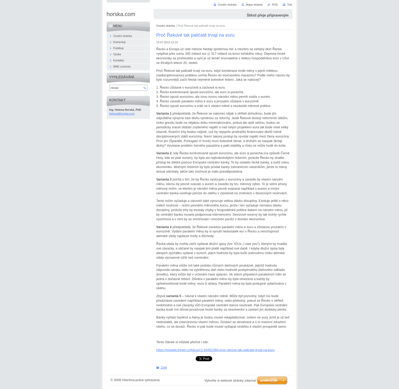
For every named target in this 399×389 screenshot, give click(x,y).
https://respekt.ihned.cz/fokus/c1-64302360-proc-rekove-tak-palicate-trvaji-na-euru (215, 350)
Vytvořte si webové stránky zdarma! (230, 380)
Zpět (164, 367)
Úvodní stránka (165, 25)
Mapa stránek (254, 4)
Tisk (289, 4)
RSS (275, 4)
